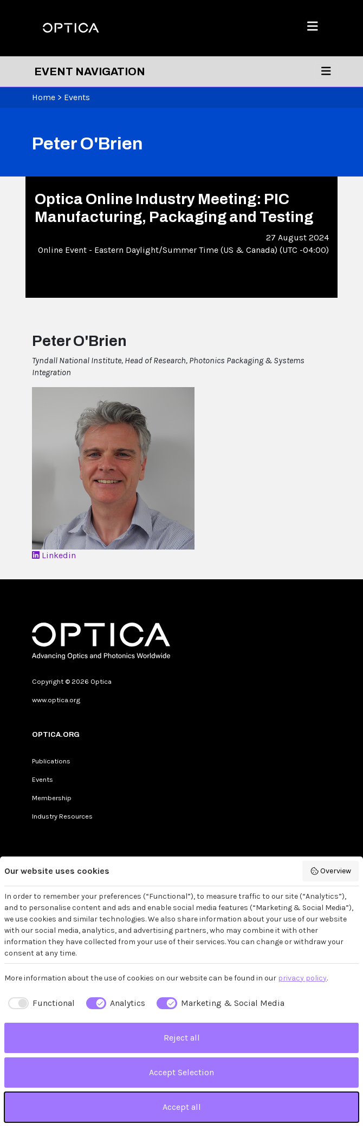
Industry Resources (62, 816)
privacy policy (302, 978)
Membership (52, 798)
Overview (331, 871)
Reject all (182, 1037)
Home (43, 97)
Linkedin (54, 555)
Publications (51, 761)
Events (77, 97)
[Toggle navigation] (326, 71)
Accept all (182, 1107)
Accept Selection (181, 1072)
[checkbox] (39, 1003)
